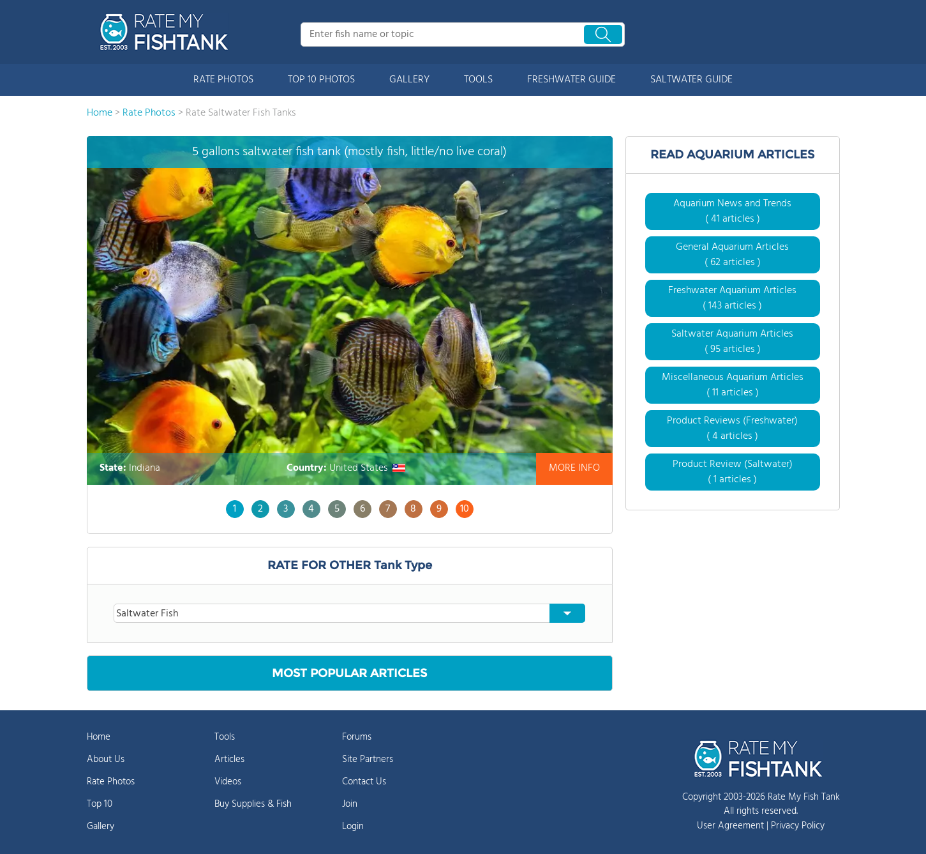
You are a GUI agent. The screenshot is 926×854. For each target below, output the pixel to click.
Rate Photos (111, 781)
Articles (229, 759)
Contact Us (364, 781)
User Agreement (730, 826)
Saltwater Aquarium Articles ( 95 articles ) (732, 342)
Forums (356, 737)
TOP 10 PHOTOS (321, 80)
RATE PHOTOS (223, 80)
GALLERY (409, 80)
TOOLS (478, 80)
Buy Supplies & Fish (253, 804)
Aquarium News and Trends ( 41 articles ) (732, 211)
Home (98, 737)
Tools (224, 737)
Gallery (100, 826)
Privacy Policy (798, 826)
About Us (105, 759)
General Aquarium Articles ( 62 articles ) (732, 255)
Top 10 (99, 804)
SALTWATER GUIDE (691, 80)
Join (349, 804)
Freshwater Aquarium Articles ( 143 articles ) (732, 298)
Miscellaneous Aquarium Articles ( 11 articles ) (732, 385)
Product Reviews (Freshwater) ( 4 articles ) (732, 429)
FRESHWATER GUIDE (571, 80)
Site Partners (367, 759)
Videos (227, 781)
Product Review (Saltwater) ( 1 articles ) (733, 472)
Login (353, 826)
